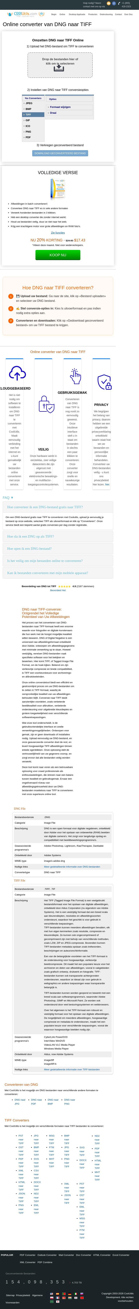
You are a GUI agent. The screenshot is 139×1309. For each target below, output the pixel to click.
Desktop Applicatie (77, 14)
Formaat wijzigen (60, 107)
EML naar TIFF (36, 1209)
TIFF (28, 114)
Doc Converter (83, 1255)
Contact (118, 14)
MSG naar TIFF (51, 1139)
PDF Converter (27, 1255)
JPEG (29, 103)
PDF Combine (45, 1262)
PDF (28, 137)
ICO (28, 126)
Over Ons (128, 14)
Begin (53, 14)
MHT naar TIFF (51, 1163)
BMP (28, 109)
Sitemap (10, 1295)
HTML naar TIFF (22, 1186)
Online (62, 14)
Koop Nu (58, 255)
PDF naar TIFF (21, 1163)
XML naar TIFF (21, 1174)
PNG (28, 131)
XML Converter (27, 1262)
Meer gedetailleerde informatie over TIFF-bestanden (72, 1069)
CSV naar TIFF (36, 1174)
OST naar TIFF (21, 1151)
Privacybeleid (23, 1295)
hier (107, 484)
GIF (28, 120)
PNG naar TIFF (21, 1209)
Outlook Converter (47, 1255)
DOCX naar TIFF (37, 1186)
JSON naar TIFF (22, 1197)
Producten (92, 14)
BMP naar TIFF (36, 1151)
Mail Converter (66, 1255)
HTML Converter (102, 1255)
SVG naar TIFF (36, 1163)
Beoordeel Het (58, 590)
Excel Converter (121, 1255)
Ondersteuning (106, 14)
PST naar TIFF (21, 1139)
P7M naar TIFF (51, 1151)
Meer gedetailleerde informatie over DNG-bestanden (72, 866)
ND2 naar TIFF (36, 1197)
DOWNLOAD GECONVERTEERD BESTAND (60, 153)
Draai (53, 112)
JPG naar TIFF (36, 1139)
